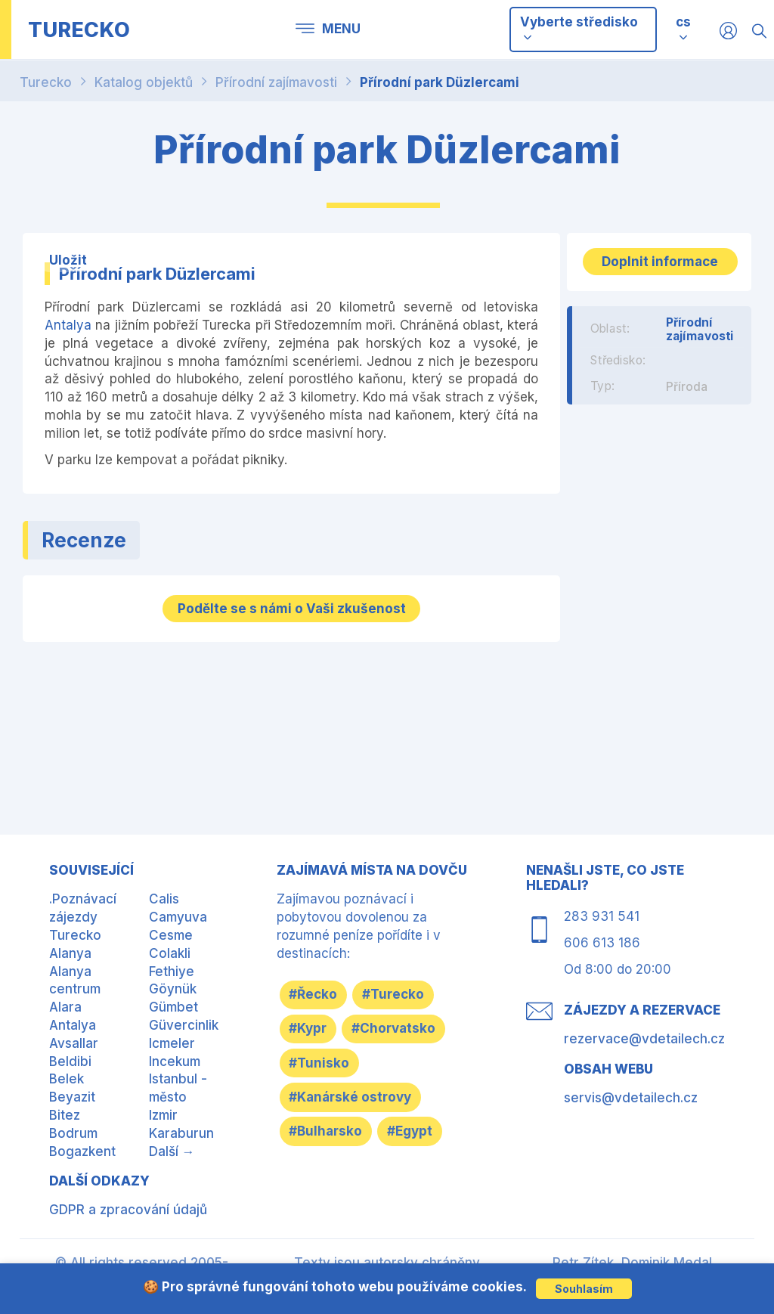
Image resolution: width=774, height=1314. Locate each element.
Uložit (68, 259)
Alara (65, 1003)
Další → (172, 1147)
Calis (164, 895)
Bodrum (73, 1129)
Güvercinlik (183, 1021)
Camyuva (178, 913)
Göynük (173, 985)
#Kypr (314, 1027)
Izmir (163, 1111)
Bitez (64, 1111)
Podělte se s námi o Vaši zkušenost (292, 606)
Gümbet (173, 1003)
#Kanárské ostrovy (357, 1136)
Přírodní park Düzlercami (439, 82)
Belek (66, 1075)
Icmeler (172, 1039)
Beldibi (70, 1057)
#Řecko (320, 991)
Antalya (68, 325)
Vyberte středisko (579, 28)
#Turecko (413, 991)
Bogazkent (82, 1147)
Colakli (169, 949)
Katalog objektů (143, 82)
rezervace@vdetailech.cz (644, 1035)
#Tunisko (326, 1100)
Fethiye (171, 967)
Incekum (174, 1057)
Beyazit (72, 1093)
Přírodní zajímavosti (276, 82)
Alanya (70, 949)
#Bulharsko (332, 1172)
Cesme (171, 931)
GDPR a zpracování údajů (128, 1205)
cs (683, 21)
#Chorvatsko (337, 1063)
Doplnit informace (659, 270)
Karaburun (181, 1129)
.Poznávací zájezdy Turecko (82, 913)
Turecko (46, 82)
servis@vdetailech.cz (631, 1094)
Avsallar (73, 1039)
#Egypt (318, 1208)
